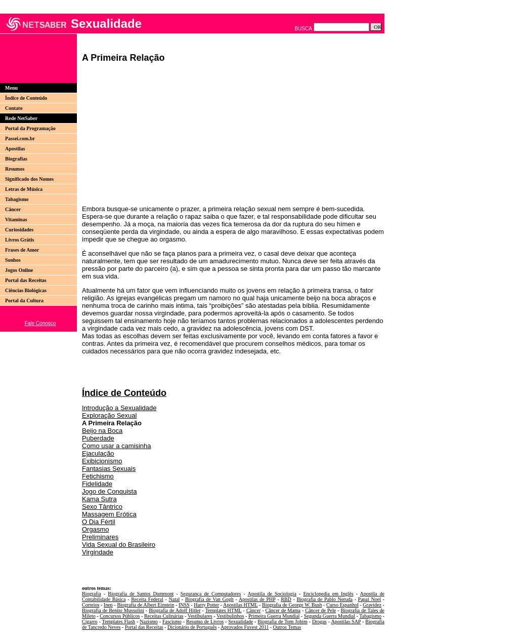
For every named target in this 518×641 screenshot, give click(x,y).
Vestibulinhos (230, 616)
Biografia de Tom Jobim (282, 621)
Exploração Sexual (109, 415)
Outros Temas (287, 627)
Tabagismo (16, 199)
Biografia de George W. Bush (292, 605)
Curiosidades (19, 229)
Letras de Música (23, 189)
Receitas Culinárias (164, 616)
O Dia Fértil (98, 522)
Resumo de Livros (205, 621)
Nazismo (149, 621)
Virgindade (97, 552)
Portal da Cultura (24, 300)
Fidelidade (97, 484)
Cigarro (90, 621)
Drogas (319, 621)
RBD (286, 599)
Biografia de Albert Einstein (145, 605)
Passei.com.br (20, 138)
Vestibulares (200, 616)
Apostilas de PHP (257, 599)
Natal (174, 599)
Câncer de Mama (283, 610)
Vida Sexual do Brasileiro (118, 544)
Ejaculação (98, 453)
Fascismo (172, 621)
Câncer (13, 209)
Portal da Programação (30, 128)
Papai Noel (369, 599)
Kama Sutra (99, 499)
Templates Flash (119, 621)
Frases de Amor (22, 250)
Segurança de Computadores (211, 593)
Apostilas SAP (346, 621)
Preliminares (100, 537)
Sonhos (13, 260)
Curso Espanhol (342, 605)
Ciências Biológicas (26, 290)
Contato (13, 108)
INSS (184, 605)
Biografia (91, 593)
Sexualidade (240, 621)
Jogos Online (19, 270)
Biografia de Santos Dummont (141, 593)
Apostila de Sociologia (271, 593)
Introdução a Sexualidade (119, 408)
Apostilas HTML (240, 605)
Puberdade (98, 438)
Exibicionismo (102, 461)
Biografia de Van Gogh (209, 599)
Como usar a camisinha (116, 446)
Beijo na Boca (102, 430)
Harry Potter (206, 605)
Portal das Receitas (26, 280)
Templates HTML (223, 610)
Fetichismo (98, 476)
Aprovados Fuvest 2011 (245, 627)
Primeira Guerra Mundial (273, 616)
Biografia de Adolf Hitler (174, 610)
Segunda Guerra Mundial (329, 616)
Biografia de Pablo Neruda (324, 599)
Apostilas (15, 148)
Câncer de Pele (320, 610)
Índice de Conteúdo (26, 98)
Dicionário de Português (192, 627)
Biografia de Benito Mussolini (113, 610)
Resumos (14, 169)
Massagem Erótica (109, 514)
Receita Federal (147, 599)
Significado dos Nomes (29, 179)
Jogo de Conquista (109, 491)
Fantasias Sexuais (109, 468)
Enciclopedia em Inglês (328, 593)
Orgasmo (95, 529)
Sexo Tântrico (102, 506)
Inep (108, 605)
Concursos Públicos (120, 616)
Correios (90, 605)
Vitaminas (16, 219)
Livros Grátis (19, 240)
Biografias (16, 159)
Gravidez (372, 605)
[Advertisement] (35, 58)
